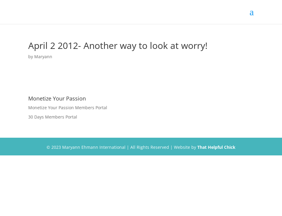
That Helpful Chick (216, 147)
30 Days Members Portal (52, 117)
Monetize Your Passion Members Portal (67, 107)
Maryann (43, 56)
